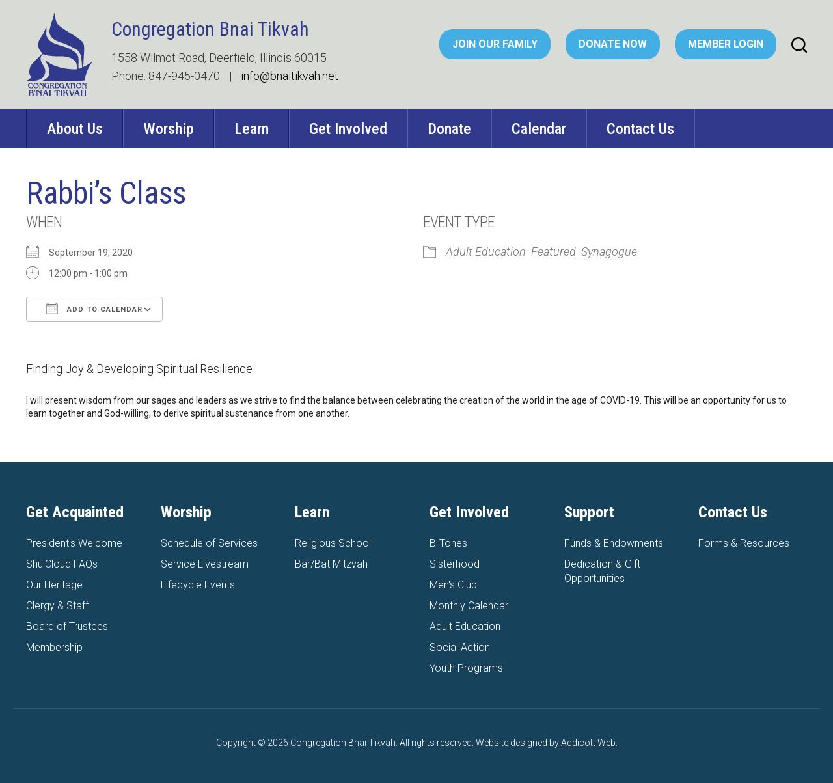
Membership (54, 647)
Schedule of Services (209, 543)
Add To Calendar (94, 308)
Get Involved (348, 129)
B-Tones (448, 543)
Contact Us (640, 129)
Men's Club (453, 585)
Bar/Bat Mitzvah (331, 564)
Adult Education (486, 251)
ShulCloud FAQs (62, 564)
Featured (553, 251)
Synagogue (609, 251)
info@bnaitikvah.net (289, 76)
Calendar (539, 129)
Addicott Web (588, 742)
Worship (168, 129)
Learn (251, 129)
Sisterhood (455, 564)
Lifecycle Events (198, 585)
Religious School (333, 543)
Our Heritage (54, 585)
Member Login (725, 44)
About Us (75, 129)
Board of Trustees (67, 626)
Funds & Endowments (613, 543)
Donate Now (613, 44)
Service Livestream (205, 564)
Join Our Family (495, 44)
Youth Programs (466, 668)
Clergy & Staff (57, 605)
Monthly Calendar (469, 605)
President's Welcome (74, 543)
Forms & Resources (743, 543)
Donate (449, 129)
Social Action (460, 647)
